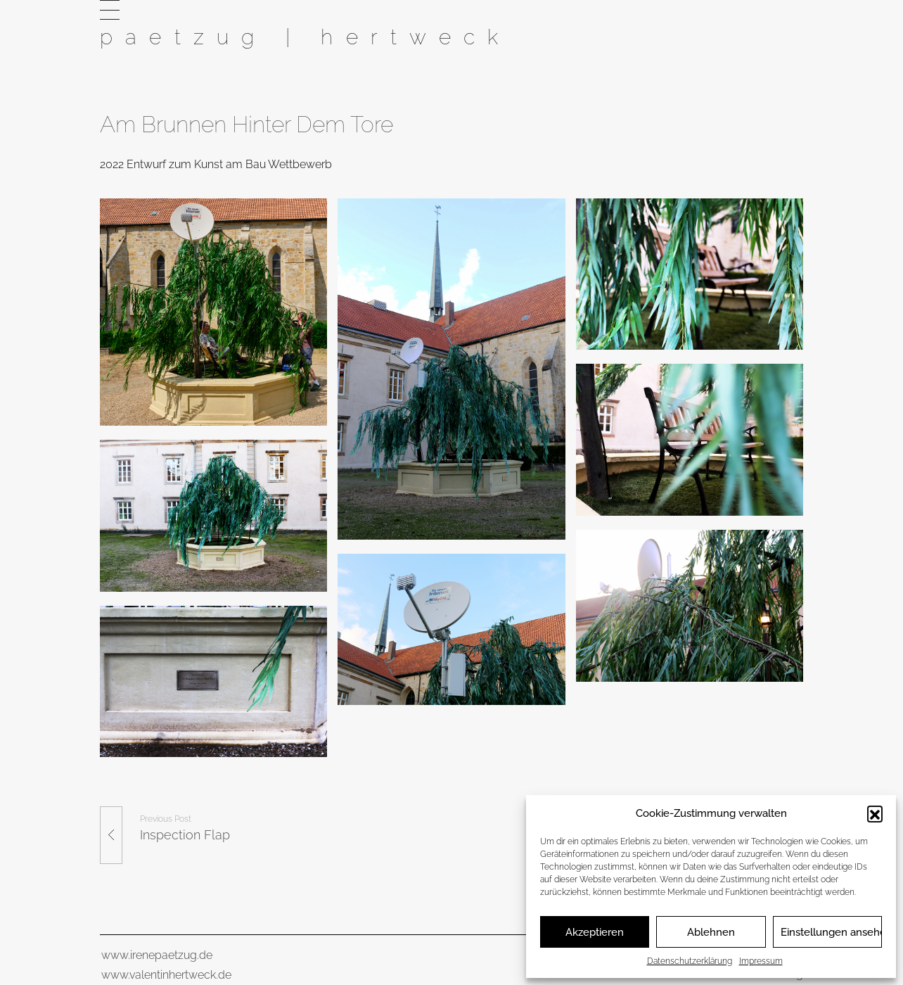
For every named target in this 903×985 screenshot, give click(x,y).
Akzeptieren (594, 932)
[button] (875, 813)
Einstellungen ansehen (831, 932)
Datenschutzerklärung (689, 961)
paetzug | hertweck (305, 36)
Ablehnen (711, 932)
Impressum (761, 961)
